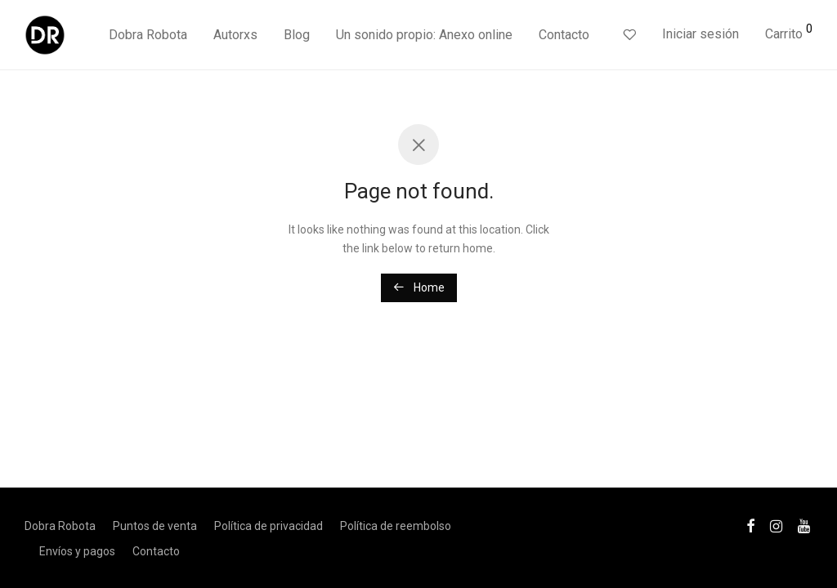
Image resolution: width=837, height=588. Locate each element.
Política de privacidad (268, 525)
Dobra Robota (148, 34)
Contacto (564, 34)
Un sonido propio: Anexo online (424, 34)
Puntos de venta (155, 525)
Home (419, 287)
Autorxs (235, 34)
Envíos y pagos (77, 551)
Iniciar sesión (700, 34)
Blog (297, 34)
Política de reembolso (395, 525)
